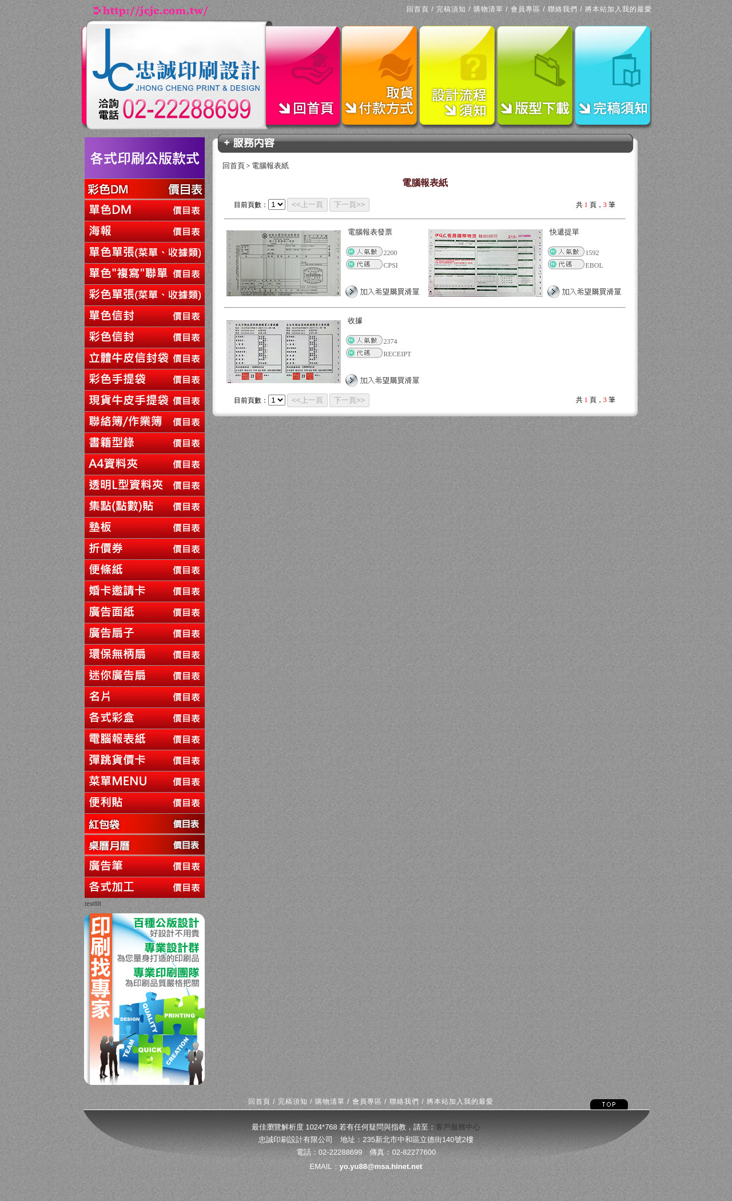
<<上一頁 (307, 204)
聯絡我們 (563, 9)
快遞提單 (564, 232)
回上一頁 (86, 909)
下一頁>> (349, 204)
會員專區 (525, 9)
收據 (355, 320)
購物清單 (488, 9)
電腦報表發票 (370, 232)
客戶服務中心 (458, 1127)
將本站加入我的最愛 (618, 9)
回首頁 (418, 9)
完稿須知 (451, 9)
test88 (93, 904)
